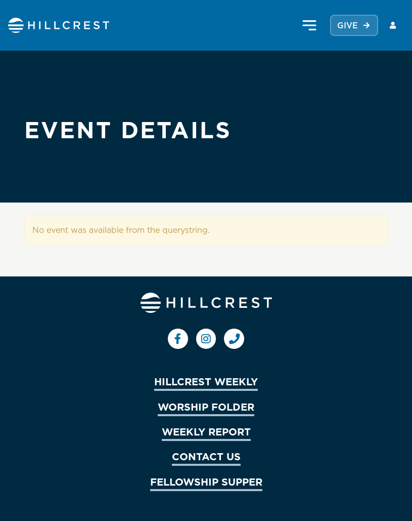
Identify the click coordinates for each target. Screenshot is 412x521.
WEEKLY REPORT (206, 431)
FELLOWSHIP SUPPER (206, 481)
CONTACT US (206, 456)
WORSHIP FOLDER (206, 406)
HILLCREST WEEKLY (206, 381)
